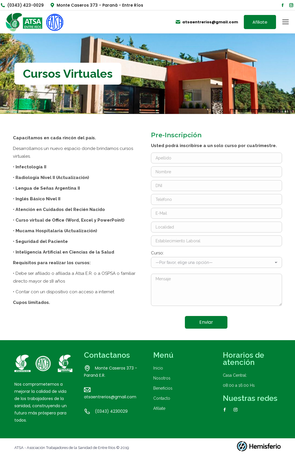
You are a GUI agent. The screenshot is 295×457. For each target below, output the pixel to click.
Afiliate (159, 408)
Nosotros (162, 378)
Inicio (158, 368)
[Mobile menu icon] (285, 22)
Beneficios (163, 388)
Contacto (161, 398)
